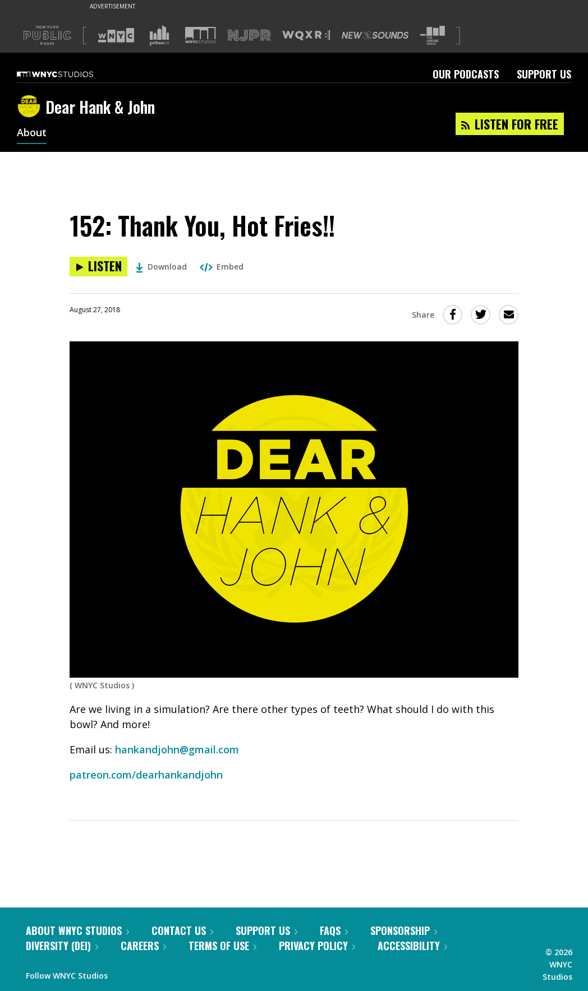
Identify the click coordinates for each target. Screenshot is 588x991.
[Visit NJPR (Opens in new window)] (249, 35)
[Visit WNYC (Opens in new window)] (116, 35)
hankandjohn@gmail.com (177, 749)
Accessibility (412, 945)
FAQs (334, 930)
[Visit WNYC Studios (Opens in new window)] (200, 35)
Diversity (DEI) (62, 945)
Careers (143, 945)
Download (161, 266)
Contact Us (182, 930)
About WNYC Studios (77, 930)
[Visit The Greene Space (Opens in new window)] (432, 35)
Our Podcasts (466, 74)
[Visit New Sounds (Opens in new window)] (375, 35)
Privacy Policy (317, 945)
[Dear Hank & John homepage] (31, 107)
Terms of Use (222, 945)
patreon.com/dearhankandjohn (146, 774)
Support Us (544, 74)
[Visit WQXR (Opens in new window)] (306, 35)
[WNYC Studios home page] (69, 74)
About (32, 133)
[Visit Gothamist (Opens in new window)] (159, 35)
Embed (222, 266)
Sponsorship (403, 930)
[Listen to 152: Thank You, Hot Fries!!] (98, 266)
